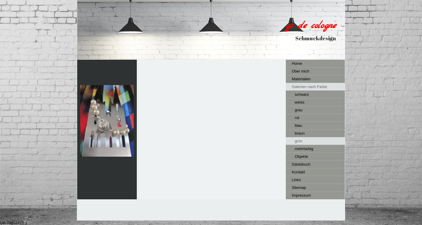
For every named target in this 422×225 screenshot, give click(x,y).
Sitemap (299, 187)
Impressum (301, 195)
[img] (211, 29)
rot (297, 117)
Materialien (301, 79)
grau (298, 110)
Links (296, 180)
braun (300, 133)
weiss (300, 102)
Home (297, 63)
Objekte (301, 156)
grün (298, 141)
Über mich (300, 71)
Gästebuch (301, 164)
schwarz (302, 94)
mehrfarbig (304, 149)
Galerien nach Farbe (309, 86)
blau (298, 125)
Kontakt (298, 172)
